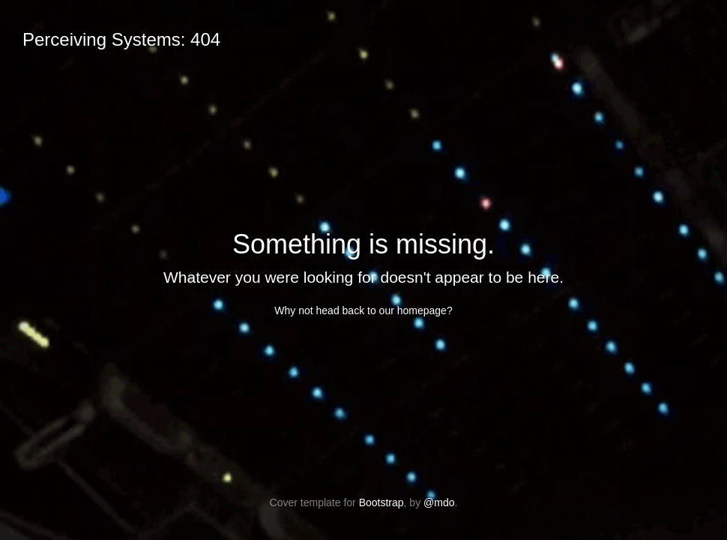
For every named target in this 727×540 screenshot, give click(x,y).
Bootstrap (381, 502)
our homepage (413, 310)
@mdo (438, 502)
